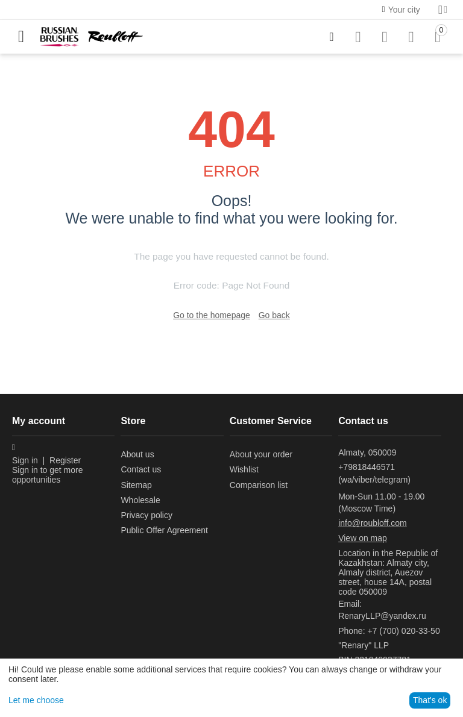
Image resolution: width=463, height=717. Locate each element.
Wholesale (140, 500)
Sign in (25, 460)
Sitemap (136, 485)
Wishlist (244, 469)
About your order (261, 454)
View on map (362, 538)
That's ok (430, 700)
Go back (274, 315)
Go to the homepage (211, 315)
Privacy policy (146, 515)
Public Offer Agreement (164, 530)
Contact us (141, 469)
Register (65, 460)
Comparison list (259, 485)
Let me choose (36, 700)
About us (137, 454)
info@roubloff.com (372, 523)
